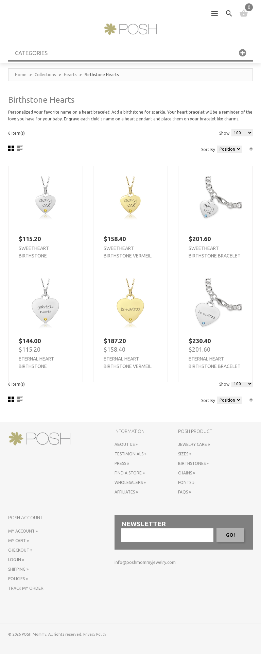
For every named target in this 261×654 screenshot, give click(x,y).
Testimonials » (130, 454)
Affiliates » (126, 492)
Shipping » (18, 569)
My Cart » (18, 540)
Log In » (16, 559)
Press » (122, 463)
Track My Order (26, 588)
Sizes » (184, 454)
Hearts (70, 74)
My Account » (23, 531)
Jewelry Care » (194, 444)
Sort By (208, 149)
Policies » (18, 578)
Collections (45, 74)
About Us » (126, 444)
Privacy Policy (94, 634)
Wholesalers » (130, 482)
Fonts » (186, 482)
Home (21, 74)
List (20, 148)
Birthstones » (193, 463)
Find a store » (130, 473)
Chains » (186, 473)
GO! (230, 535)
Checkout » (20, 550)
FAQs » (184, 492)
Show (224, 133)
